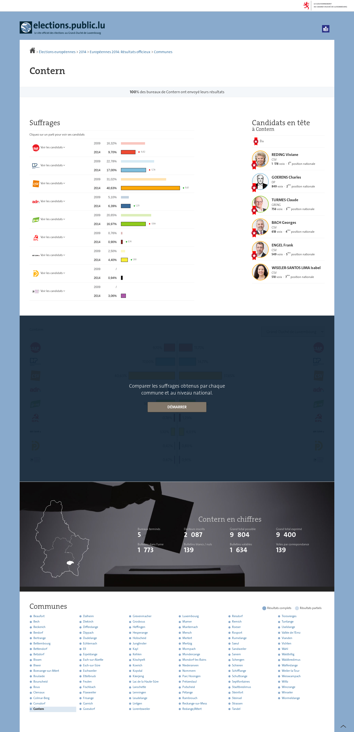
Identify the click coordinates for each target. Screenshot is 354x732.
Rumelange (239, 638)
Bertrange (39, 638)
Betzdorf (38, 654)
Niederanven (190, 665)
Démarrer (177, 407)
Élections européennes (57, 51)
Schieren (237, 665)
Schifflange (239, 671)
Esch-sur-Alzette (93, 660)
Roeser (236, 627)
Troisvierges (289, 616)
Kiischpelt (139, 660)
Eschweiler (90, 671)
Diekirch (88, 622)
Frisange (88, 698)
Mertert (187, 638)
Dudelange (90, 638)
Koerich (137, 665)
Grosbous (139, 622)
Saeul (235, 643)
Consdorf (39, 703)
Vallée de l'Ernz (291, 633)
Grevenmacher (142, 616)
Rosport (237, 633)
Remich (237, 622)
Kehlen (137, 654)
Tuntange (288, 622)
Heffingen (139, 627)
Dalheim (88, 616)
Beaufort (38, 616)
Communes (163, 51)
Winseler (287, 693)
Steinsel (237, 698)
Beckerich (39, 627)
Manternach (190, 627)
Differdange (90, 627)
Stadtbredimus (241, 687)
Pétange (187, 693)
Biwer (37, 665)
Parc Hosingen (191, 676)
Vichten (286, 643)
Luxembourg (190, 616)
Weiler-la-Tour (290, 671)
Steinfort (237, 693)
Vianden (287, 638)
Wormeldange (291, 698)
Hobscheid (139, 638)
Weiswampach (291, 676)
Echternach (90, 643)
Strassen (237, 703)
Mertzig (187, 643)
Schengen (238, 660)
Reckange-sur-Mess (194, 703)
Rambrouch (189, 698)
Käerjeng (138, 676)
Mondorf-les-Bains (194, 660)
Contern (38, 709)
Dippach (88, 633)
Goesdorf (89, 709)
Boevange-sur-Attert (46, 671)
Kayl (135, 649)
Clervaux (38, 693)
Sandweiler (239, 649)
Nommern (189, 671)
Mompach (189, 649)
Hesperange (140, 633)
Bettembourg (41, 643)
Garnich (88, 703)
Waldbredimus (291, 660)
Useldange (288, 627)
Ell (84, 649)
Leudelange (140, 698)
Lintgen (137, 703)
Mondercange (191, 654)
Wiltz (285, 682)
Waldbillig (288, 654)
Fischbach (89, 687)
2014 (82, 51)
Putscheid (188, 687)
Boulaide (39, 676)
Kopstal (137, 671)
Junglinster (140, 643)
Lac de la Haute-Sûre (146, 682)
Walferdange (290, 665)
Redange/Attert (192, 709)
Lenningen (139, 693)
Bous (36, 687)
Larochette (139, 687)
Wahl (285, 649)
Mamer (187, 622)
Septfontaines (241, 682)
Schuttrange (239, 676)
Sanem (236, 654)
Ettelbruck (89, 676)
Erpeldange (90, 654)
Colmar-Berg (41, 698)
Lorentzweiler (141, 709)
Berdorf (38, 633)
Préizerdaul (189, 682)
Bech (36, 622)
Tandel (236, 709)
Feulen (87, 682)
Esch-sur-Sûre (91, 665)
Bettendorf (40, 649)
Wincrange (288, 687)
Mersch (187, 633)
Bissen (37, 660)
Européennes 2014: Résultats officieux (120, 51)
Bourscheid (40, 682)
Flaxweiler (89, 693)
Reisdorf (237, 616)
